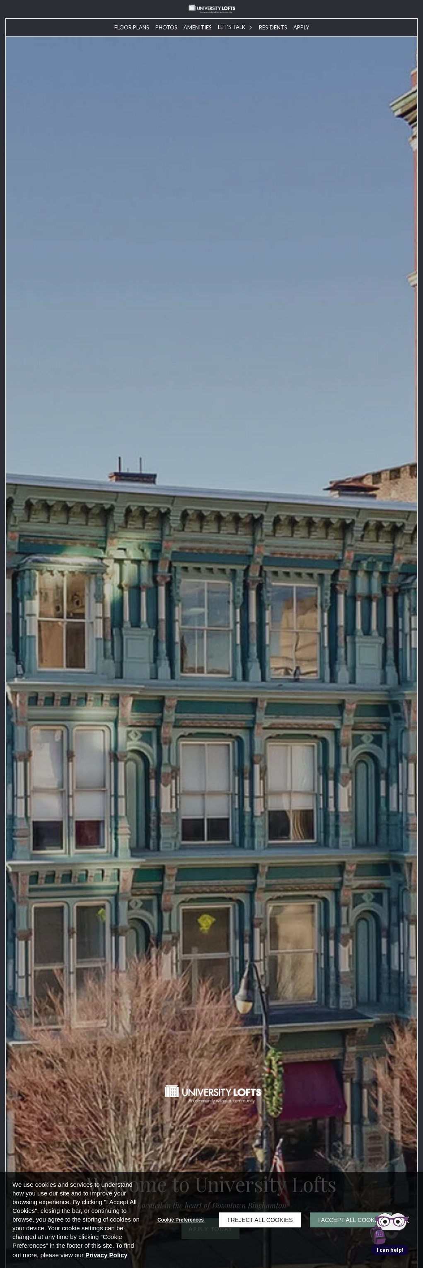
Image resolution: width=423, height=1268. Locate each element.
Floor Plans (131, 27)
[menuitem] (131, 27)
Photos (166, 27)
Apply (301, 27)
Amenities (198, 27)
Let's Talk (231, 27)
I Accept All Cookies (351, 1220)
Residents (273, 27)
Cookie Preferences (180, 1220)
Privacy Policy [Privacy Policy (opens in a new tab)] (106, 1254)
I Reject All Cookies (260, 1220)
